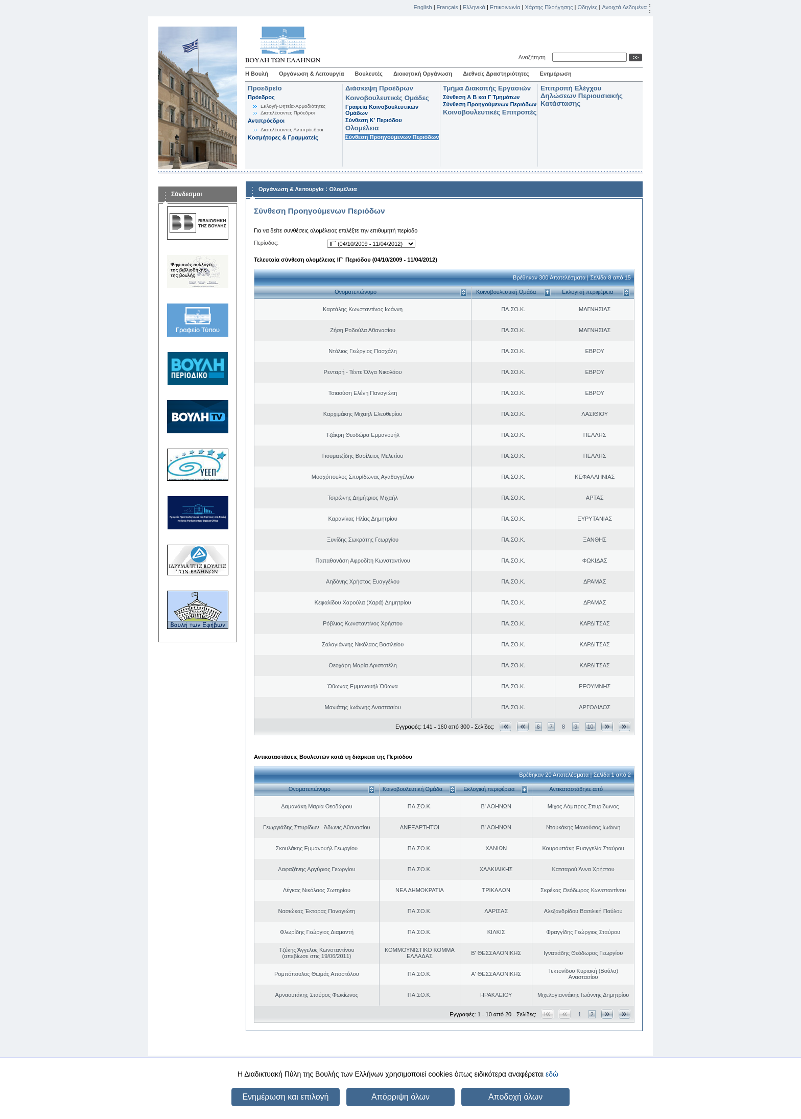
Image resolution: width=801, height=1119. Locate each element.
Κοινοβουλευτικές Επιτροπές (489, 112)
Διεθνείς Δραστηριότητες (496, 74)
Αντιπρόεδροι (266, 121)
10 (590, 727)
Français (447, 7)
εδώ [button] (552, 1074)
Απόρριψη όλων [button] (400, 1096)
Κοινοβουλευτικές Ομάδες (387, 98)
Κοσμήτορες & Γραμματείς (283, 137)
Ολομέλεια (362, 128)
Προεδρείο (265, 88)
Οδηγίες (587, 7)
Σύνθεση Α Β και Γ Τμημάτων (481, 97)
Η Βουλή (256, 74)
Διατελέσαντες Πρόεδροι (288, 112)
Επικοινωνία (505, 7)
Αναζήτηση (534, 57)
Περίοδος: (266, 243)
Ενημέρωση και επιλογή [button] (285, 1096)
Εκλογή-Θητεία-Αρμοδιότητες (293, 106)
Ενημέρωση (556, 74)
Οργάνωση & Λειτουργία (311, 74)
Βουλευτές (369, 74)
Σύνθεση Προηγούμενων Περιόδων (392, 137)
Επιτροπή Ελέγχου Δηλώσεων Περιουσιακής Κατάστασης (581, 95)
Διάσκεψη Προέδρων (379, 88)
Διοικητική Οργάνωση (422, 74)
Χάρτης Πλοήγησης (549, 7)
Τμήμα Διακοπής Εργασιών (487, 88)
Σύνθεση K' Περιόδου (373, 120)
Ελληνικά (474, 7)
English (423, 7)
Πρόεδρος (261, 97)
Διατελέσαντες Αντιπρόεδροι (292, 129)
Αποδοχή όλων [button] (515, 1096)
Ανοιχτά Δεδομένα (624, 7)
